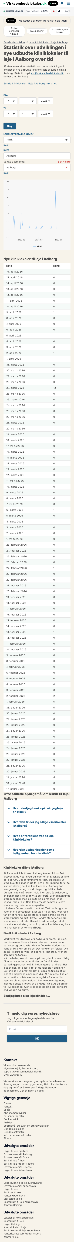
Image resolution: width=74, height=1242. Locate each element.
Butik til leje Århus (14, 1160)
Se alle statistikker (14, 42)
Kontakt (8, 1106)
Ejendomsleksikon (14, 1128)
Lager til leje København (18, 1170)
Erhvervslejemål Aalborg (18, 1154)
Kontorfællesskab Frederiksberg (22, 1233)
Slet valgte (64, 161)
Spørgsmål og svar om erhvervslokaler (26, 1125)
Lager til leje (11, 1189)
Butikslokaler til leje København (22, 1230)
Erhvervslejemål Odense (18, 1166)
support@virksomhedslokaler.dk (23, 1071)
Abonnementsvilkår (15, 1112)
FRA (6, 95)
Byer (6, 150)
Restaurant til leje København (21, 1201)
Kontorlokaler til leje (15, 1227)
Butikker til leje (12, 1192)
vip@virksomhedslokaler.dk (47, 73)
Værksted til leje (13, 1198)
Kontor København (14, 1195)
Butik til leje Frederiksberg (19, 1163)
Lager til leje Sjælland (16, 1151)
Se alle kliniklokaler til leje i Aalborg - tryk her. (30, 83)
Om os (7, 1103)
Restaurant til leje (14, 1220)
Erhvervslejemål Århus (16, 1157)
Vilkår (7, 1109)
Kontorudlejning (13, 1204)
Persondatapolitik (14, 1115)
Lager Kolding (12, 1224)
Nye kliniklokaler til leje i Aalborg (48, 42)
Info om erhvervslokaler (17, 1135)
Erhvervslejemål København (20, 1185)
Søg (9, 126)
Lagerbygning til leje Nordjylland (23, 1182)
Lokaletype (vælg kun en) (19, 134)
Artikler (8, 1122)
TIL (5, 108)
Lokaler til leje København (18, 1217)
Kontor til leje (11, 1236)
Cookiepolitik (11, 1119)
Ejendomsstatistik (14, 1131)
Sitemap (8, 1138)
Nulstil (6, 145)
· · (37, 11)
